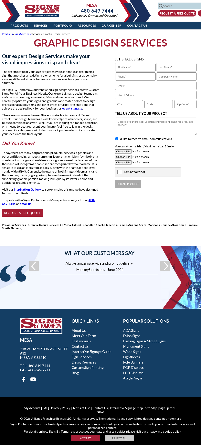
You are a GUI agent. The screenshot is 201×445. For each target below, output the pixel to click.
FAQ (46, 408)
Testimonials (81, 341)
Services (41, 25)
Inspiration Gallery (27, 189)
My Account (32, 408)
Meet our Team (84, 336)
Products (19, 25)
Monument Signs (136, 346)
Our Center (111, 25)
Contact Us (137, 25)
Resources (87, 25)
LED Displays (133, 373)
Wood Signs (132, 351)
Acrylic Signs (132, 378)
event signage (72, 108)
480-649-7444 (94, 11)
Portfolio (62, 25)
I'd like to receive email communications (145, 139)
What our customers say (99, 253)
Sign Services (23, 34)
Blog (75, 373)
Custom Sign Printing (88, 367)
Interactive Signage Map (126, 408)
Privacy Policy (60, 408)
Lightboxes (131, 357)
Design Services (84, 362)
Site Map (151, 408)
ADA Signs (131, 330)
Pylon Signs (131, 336)
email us (25, 204)
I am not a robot (134, 172)
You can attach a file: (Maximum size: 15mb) (144, 146)
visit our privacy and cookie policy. (158, 431)
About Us (79, 330)
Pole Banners (133, 362)
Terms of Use (81, 408)
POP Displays (133, 367)
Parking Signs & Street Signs (144, 341)
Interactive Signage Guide (91, 351)
